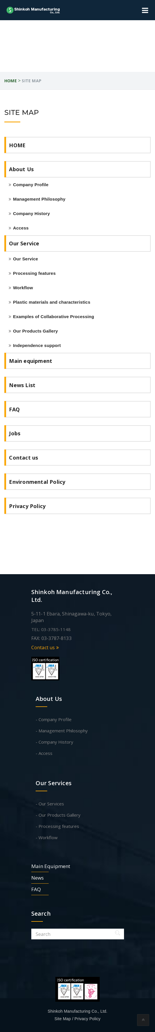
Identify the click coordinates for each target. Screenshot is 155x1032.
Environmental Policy (37, 481)
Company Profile (30, 184)
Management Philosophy (39, 199)
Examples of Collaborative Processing (53, 316)
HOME (17, 145)
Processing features (34, 273)
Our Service (24, 243)
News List (22, 385)
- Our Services (50, 804)
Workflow (23, 287)
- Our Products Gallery (58, 815)
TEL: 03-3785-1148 (51, 629)
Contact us (23, 457)
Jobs (14, 433)
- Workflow (47, 837)
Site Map (62, 1018)
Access (21, 227)
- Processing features (57, 826)
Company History (31, 213)
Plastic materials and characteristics (51, 302)
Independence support (37, 345)
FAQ (14, 409)
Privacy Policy (27, 506)
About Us (21, 169)
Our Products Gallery (35, 331)
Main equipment (30, 360)
